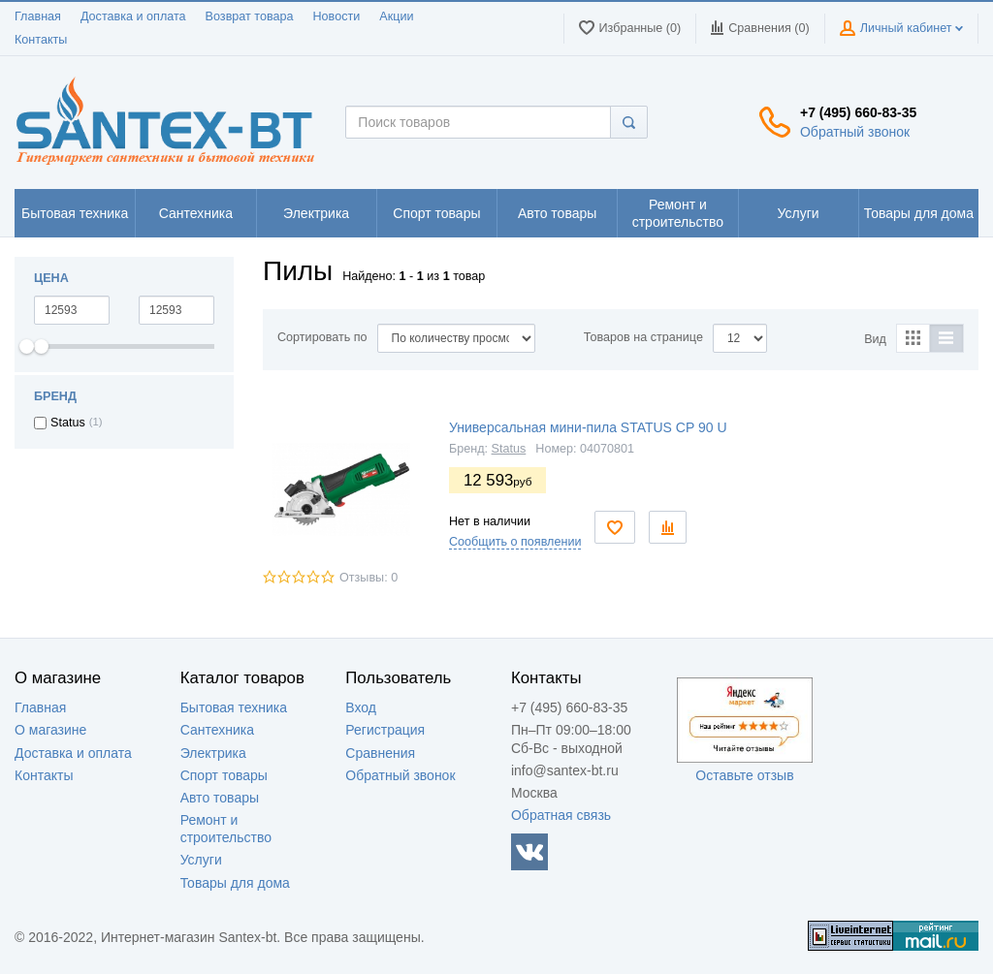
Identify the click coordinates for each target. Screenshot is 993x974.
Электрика (213, 753)
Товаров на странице (643, 337)
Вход (360, 707)
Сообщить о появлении (515, 542)
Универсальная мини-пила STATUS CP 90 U (588, 427)
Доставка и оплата (133, 16)
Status (509, 449)
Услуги (201, 859)
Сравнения (380, 753)
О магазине (50, 730)
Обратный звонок (855, 132)
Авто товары (219, 797)
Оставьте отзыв (744, 775)
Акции (396, 16)
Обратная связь (561, 815)
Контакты (41, 40)
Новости (337, 16)
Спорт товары (224, 775)
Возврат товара (250, 16)
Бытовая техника (233, 707)
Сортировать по (322, 337)
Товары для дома (235, 883)
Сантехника (217, 730)
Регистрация (385, 730)
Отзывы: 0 (368, 577)
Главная (38, 16)
